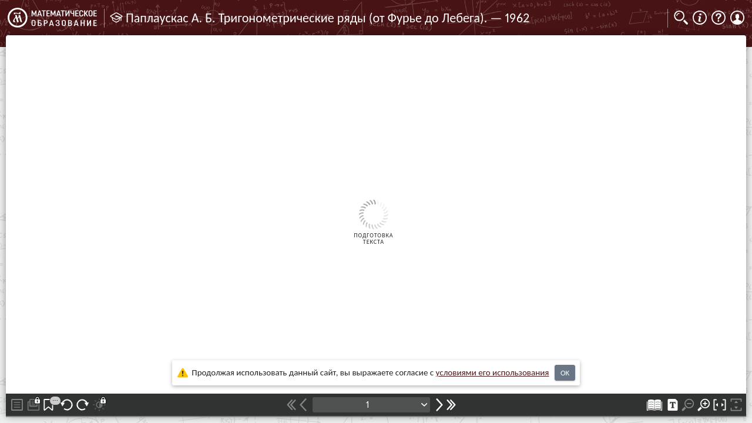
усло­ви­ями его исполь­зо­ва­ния (492, 372)
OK (564, 372)
